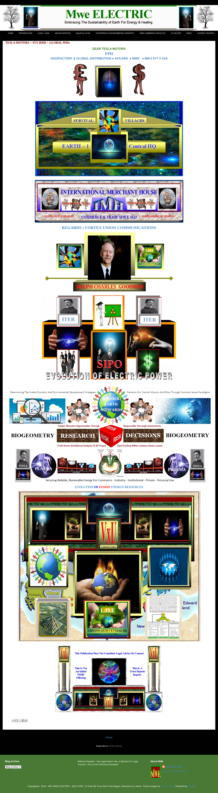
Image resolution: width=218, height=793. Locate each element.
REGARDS (71, 227)
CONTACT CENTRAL (205, 33)
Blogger (191, 786)
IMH (147, 58)
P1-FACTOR (176, 33)
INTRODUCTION (25, 33)
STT (155, 58)
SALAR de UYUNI (83, 33)
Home (109, 737)
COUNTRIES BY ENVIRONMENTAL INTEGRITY (115, 33)
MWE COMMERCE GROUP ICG (153, 33)
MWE (136, 58)
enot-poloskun (167, 786)
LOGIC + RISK (43, 33)
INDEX (189, 33)
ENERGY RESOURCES (127, 487)
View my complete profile (174, 771)
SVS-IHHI (121, 58)
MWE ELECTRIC (174, 767)
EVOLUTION (84, 487)
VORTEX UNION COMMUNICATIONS (120, 227)
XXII (165, 58)
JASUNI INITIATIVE (62, 33)
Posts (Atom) (115, 746)
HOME (10, 33)
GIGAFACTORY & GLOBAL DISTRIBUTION (80, 58)
